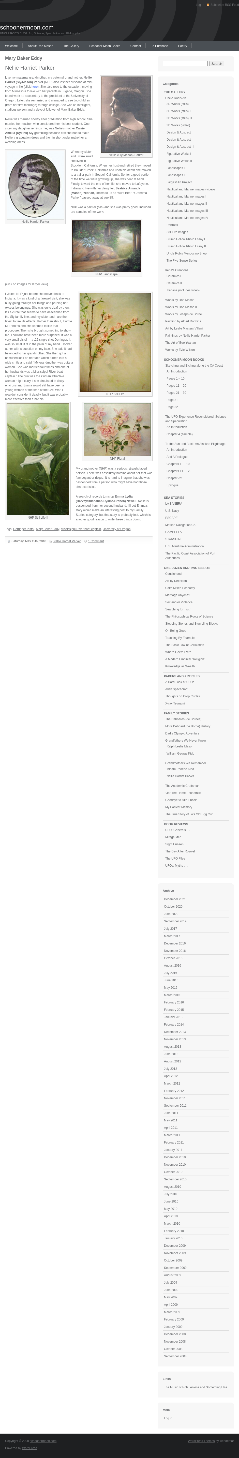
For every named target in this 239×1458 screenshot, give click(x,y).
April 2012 (171, 1076)
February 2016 (174, 1002)
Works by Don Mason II (181, 307)
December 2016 (175, 943)
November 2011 (175, 1098)
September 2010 (175, 1179)
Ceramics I (174, 276)
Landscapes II (176, 175)
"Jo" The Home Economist (183, 793)
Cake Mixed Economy (180, 588)
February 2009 (174, 1319)
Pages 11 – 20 (176, 385)
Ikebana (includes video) (183, 290)
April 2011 (171, 1128)
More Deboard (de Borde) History (187, 726)
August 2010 (172, 1187)
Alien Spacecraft (176, 689)
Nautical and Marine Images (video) (191, 189)
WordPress (29, 1448)
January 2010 (173, 1238)
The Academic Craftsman (182, 786)
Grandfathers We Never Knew (185, 740)
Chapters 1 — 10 (178, 464)
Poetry (182, 46)
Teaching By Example (180, 638)
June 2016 (171, 980)
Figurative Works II (179, 161)
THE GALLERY (174, 92)
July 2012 (170, 1069)
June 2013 (171, 1054)
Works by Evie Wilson (180, 350)
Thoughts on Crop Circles (182, 696)
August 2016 (172, 965)
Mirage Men (173, 837)
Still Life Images (177, 232)
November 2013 (175, 1039)
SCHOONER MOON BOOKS (184, 360)
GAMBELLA (173, 532)
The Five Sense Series (182, 260)
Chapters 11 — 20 (179, 471)
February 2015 (174, 1010)
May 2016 (170, 987)
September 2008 (175, 1356)
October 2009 (173, 1260)
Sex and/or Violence (178, 602)
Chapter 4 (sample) (180, 434)
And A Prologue (177, 457)
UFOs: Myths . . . (176, 865)
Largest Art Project (179, 182)
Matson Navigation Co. (180, 525)
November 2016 (175, 951)
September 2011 (175, 1105)
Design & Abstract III (180, 146)
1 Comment (96, 541)
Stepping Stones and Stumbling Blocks (191, 623)
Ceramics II (174, 283)
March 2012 (172, 1083)
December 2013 (175, 1032)
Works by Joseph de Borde (183, 314)
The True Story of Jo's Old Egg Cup (189, 814)
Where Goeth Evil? (178, 652)
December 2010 (175, 1157)
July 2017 (170, 928)
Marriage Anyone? (177, 595)
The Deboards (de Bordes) (183, 719)
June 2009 (171, 1290)
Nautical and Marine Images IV (187, 218)
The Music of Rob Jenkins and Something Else (195, 1387)
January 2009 (173, 1327)
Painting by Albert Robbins (183, 321)
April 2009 (171, 1304)
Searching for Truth (178, 609)
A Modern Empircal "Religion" (185, 659)
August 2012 (172, 1061)
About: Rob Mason (40, 46)
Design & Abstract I (179, 132)
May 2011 (170, 1120)
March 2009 (172, 1312)
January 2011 (173, 1150)
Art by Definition (176, 581)
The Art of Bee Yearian (180, 342)
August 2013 (172, 1046)
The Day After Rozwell (180, 851)
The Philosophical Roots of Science (189, 616)
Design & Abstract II (180, 139)
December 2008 (175, 1334)
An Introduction (177, 371)
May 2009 (170, 1297)
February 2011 (174, 1142)
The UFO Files (175, 858)
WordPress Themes (201, 1441)
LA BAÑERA (173, 503)
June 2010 (171, 1201)
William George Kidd (180, 753)
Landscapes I (176, 168)
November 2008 (175, 1341)
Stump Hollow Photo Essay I (186, 239)
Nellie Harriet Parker (29, 68)
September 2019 (175, 921)
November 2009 (175, 1253)
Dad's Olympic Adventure (182, 733)
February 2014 (174, 1024)
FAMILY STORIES (176, 713)
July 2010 (170, 1194)
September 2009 (175, 1268)
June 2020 (171, 914)
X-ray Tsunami (175, 703)
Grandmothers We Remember (185, 763)
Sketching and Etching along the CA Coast (194, 365)
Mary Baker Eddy (47, 529)
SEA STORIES (174, 498)
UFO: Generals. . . (177, 830)
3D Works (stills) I (178, 104)
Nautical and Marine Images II (187, 203)
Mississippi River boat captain (81, 529)
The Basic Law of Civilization (184, 645)
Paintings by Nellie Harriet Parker (187, 335)
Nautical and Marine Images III (187, 211)
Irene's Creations (176, 270)
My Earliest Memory (178, 807)
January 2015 (173, 1017)
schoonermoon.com (27, 27)
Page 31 (172, 400)
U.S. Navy (172, 511)
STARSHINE (174, 539)
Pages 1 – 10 (176, 378)
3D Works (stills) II (179, 111)
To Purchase (159, 46)
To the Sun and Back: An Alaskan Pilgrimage (195, 444)
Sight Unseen (174, 844)
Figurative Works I (179, 154)
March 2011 (172, 1135)
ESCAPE (171, 518)
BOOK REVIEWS (176, 824)
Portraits (172, 225)
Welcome (11, 46)
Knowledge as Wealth (180, 666)
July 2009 (170, 1282)
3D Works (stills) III (179, 118)
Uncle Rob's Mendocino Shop (187, 253)
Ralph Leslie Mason (180, 746)
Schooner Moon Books (104, 46)
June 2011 (171, 1113)
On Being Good (175, 631)
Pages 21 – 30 (176, 393)
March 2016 (172, 995)
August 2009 (172, 1275)
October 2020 (173, 906)
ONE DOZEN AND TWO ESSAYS (187, 568)
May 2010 (170, 1209)
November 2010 (175, 1164)
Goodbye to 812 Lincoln (181, 800)
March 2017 (172, 936)
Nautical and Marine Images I (186, 196)
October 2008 (173, 1349)
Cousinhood (173, 574)
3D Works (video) (178, 125)
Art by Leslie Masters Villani (184, 328)
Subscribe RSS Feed (225, 5)
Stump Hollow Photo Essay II (186, 246)
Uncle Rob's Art (175, 98)
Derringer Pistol (23, 529)
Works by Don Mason (180, 300)
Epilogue (172, 485)
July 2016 (170, 973)
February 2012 (174, 1091)
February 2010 (174, 1231)
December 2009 (175, 1245)
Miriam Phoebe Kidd (180, 769)
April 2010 (171, 1216)
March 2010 (172, 1223)
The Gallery (71, 46)
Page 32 (172, 407)
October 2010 (173, 1172)
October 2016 (173, 958)
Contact (135, 46)
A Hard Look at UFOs (179, 682)
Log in (200, 5)
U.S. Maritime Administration (184, 546)
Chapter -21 (175, 478)
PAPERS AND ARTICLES (182, 676)
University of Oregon (116, 529)
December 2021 (175, 899)
